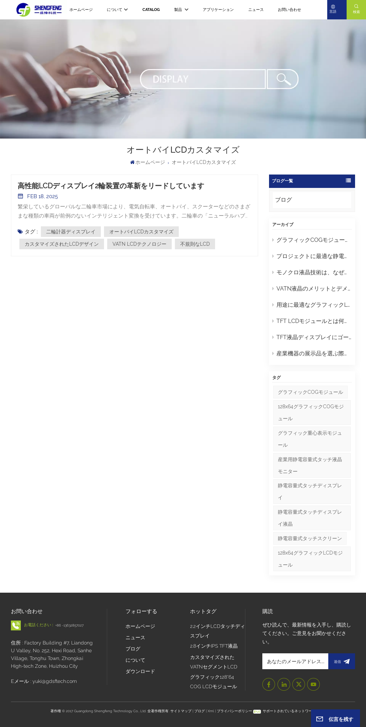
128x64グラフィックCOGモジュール (311, 412)
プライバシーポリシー (234, 711)
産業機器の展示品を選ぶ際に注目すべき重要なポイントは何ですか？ (312, 353)
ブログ (283, 199)
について (114, 9)
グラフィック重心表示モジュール (310, 439)
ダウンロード (140, 671)
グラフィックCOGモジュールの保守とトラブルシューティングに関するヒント (312, 240)
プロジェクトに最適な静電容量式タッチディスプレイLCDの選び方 (312, 256)
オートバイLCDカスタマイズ (141, 231)
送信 (341, 661)
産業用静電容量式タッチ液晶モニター (310, 465)
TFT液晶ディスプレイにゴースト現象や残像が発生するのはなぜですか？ (312, 337)
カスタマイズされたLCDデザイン (62, 244)
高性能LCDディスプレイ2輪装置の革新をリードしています (111, 186)
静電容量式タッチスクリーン (310, 538)
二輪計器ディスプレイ (71, 231)
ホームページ (81, 9)
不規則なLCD (195, 244)
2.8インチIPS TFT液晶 (214, 646)
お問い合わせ (289, 9)
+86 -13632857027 (69, 625)
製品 (178, 9)
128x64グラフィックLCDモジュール (310, 559)
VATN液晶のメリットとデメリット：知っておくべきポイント (312, 288)
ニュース (256, 9)
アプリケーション (218, 9)
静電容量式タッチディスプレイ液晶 (310, 518)
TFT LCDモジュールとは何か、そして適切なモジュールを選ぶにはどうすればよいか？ (312, 321)
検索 (356, 12)
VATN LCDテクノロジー (139, 244)
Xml (211, 711)
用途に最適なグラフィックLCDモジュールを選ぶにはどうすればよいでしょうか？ (312, 304)
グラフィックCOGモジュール (310, 392)
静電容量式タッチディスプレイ (310, 491)
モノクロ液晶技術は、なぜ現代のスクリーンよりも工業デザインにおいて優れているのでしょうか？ (312, 272)
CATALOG (151, 9)
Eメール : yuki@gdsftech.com (44, 681)
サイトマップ (181, 711)
